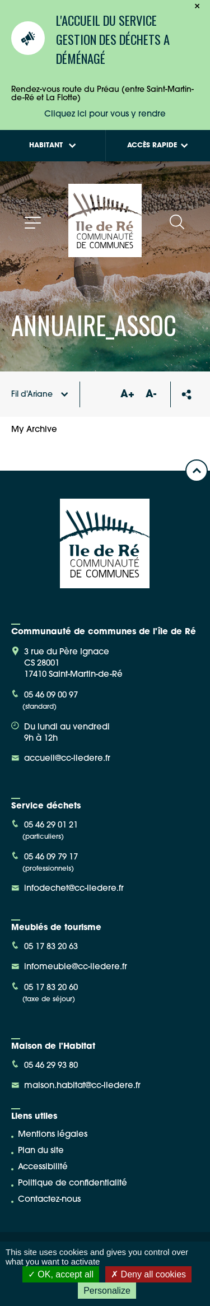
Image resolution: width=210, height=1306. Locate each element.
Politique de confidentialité (72, 1183)
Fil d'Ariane (39, 395)
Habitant (52, 145)
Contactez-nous (49, 1200)
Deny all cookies (148, 1274)
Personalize (106, 1290)
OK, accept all (61, 1274)
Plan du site (41, 1151)
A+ (127, 394)
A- (151, 394)
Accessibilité (43, 1167)
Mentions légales (52, 1135)
